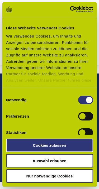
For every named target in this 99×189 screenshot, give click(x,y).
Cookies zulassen (49, 145)
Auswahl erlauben (49, 161)
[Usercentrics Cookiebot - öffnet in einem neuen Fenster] (70, 9)
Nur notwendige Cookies (49, 176)
